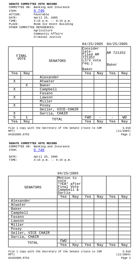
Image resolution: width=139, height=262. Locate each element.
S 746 (39, 11)
